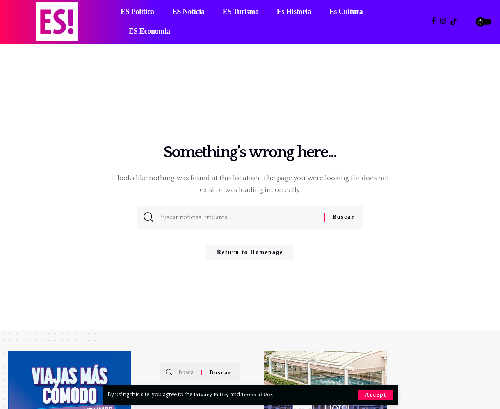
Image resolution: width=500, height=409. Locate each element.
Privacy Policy (213, 394)
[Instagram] (443, 21)
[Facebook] (433, 21)
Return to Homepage (250, 255)
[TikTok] (453, 21)
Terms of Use (261, 394)
